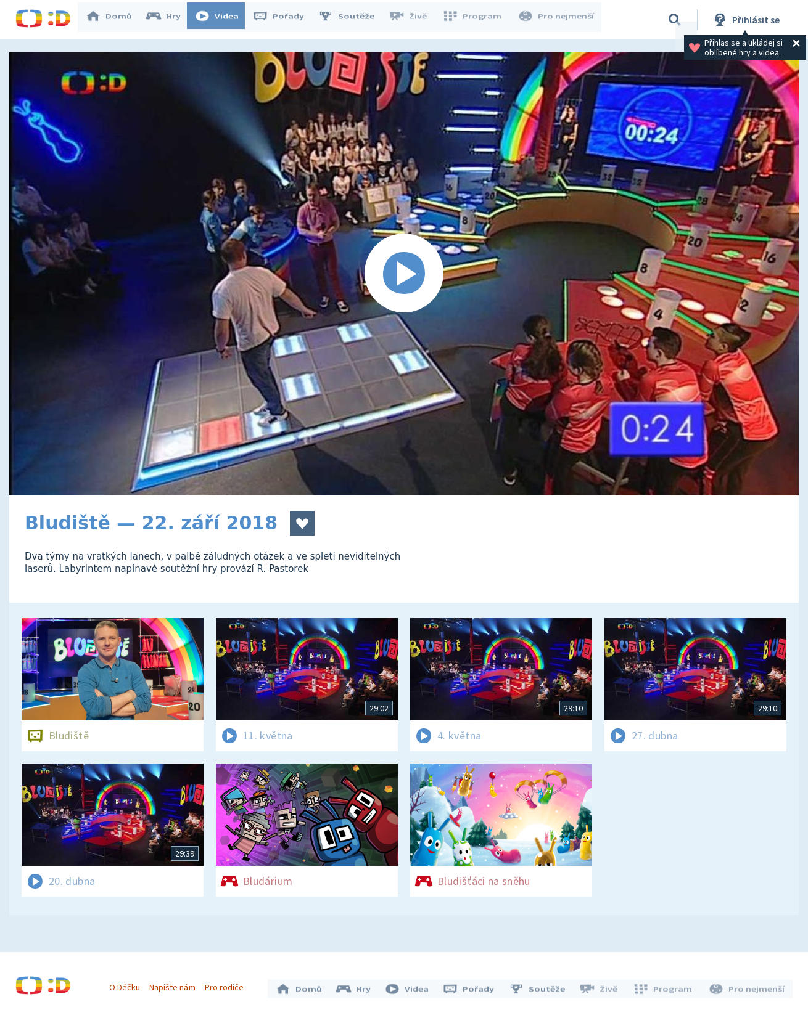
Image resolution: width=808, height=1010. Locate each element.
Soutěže (352, 19)
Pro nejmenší (557, 19)
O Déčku (127, 984)
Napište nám (175, 984)
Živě (413, 19)
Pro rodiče (227, 984)
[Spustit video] (404, 273)
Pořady (284, 19)
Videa (222, 19)
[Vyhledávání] (675, 19)
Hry (169, 19)
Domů (115, 19)
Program (475, 19)
